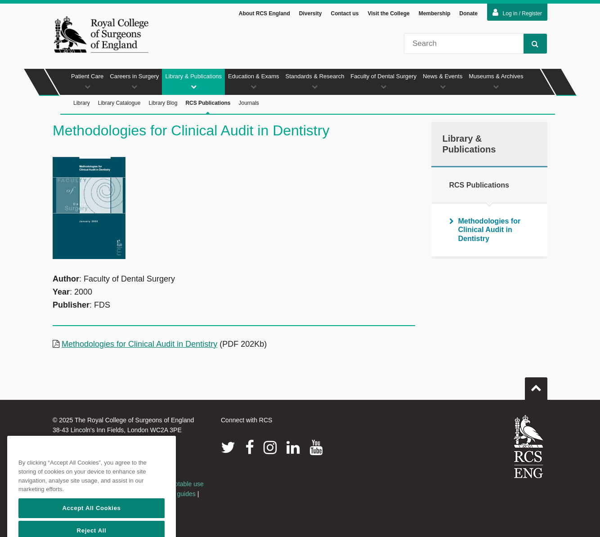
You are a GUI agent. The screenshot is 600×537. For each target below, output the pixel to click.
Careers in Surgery (134, 81)
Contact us (344, 13)
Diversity (310, 13)
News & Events (443, 81)
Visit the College (389, 13)
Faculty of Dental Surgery (383, 81)
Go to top (536, 385)
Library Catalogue (119, 103)
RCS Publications (207, 107)
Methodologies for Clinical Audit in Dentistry (139, 344)
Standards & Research (315, 81)
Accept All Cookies (91, 526)
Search (531, 43)
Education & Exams (253, 81)
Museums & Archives (496, 81)
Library (81, 103)
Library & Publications (193, 81)
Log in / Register (517, 13)
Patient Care (87, 81)
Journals (248, 103)
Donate (468, 13)
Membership (435, 13)
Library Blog (162, 103)
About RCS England (264, 13)
